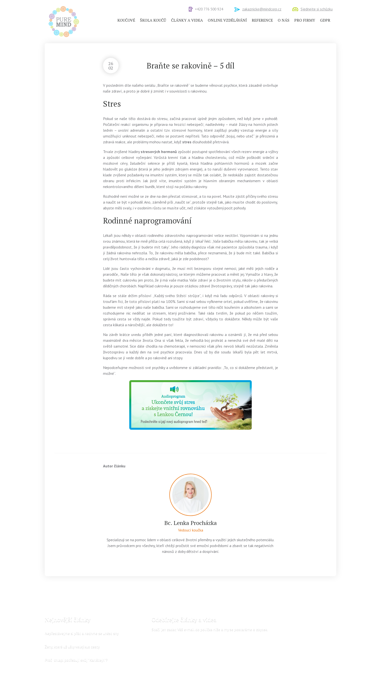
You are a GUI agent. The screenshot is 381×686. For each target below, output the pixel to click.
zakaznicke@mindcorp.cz (261, 9)
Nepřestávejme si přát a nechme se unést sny (82, 633)
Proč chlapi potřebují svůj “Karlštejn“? (76, 659)
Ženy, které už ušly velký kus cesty (72, 646)
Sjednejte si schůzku (317, 9)
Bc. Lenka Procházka (190, 523)
